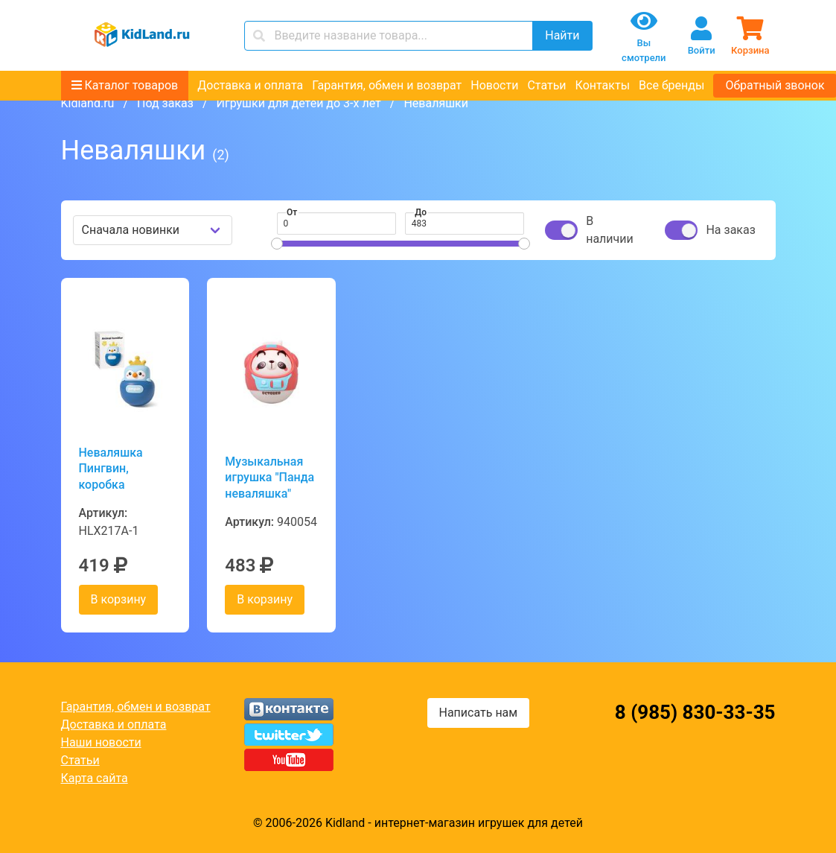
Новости (494, 85)
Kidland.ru (88, 103)
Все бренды (671, 85)
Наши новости (101, 742)
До (421, 212)
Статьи (546, 85)
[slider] (277, 244)
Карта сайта (94, 778)
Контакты (602, 85)
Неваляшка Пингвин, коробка (111, 468)
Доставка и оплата (250, 85)
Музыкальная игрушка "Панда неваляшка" (269, 477)
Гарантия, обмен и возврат (387, 85)
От (292, 212)
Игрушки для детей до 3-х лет (299, 103)
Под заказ (165, 103)
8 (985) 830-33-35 (695, 712)
